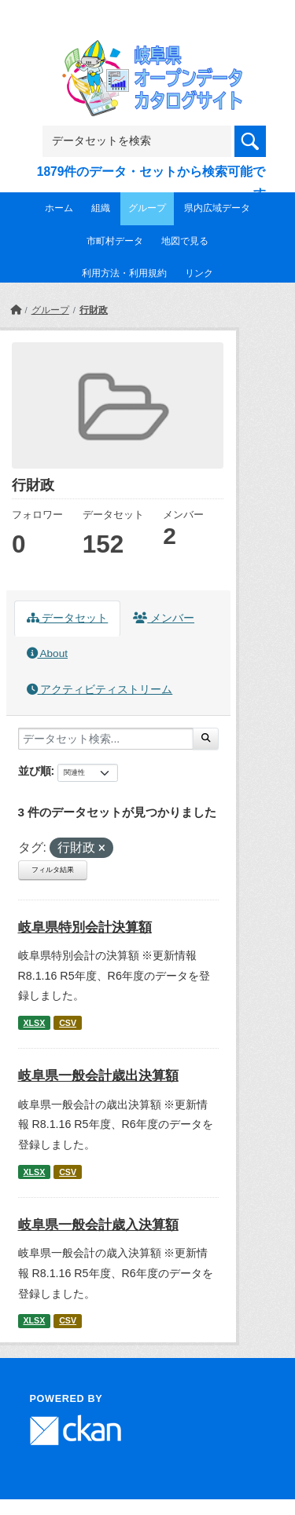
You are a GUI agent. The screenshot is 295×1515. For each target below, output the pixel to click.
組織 (100, 208)
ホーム (59, 208)
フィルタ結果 (52, 870)
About (47, 653)
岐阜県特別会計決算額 (85, 927)
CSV (67, 1023)
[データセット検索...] (106, 739)
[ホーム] (15, 310)
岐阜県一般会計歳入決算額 (98, 1224)
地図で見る (184, 240)
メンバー (163, 618)
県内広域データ (217, 208)
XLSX (34, 1023)
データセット (68, 618)
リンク (199, 273)
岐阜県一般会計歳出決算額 (98, 1075)
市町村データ (115, 240)
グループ (147, 208)
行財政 (93, 310)
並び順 (34, 771)
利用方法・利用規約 (124, 273)
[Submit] (206, 739)
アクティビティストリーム (100, 689)
